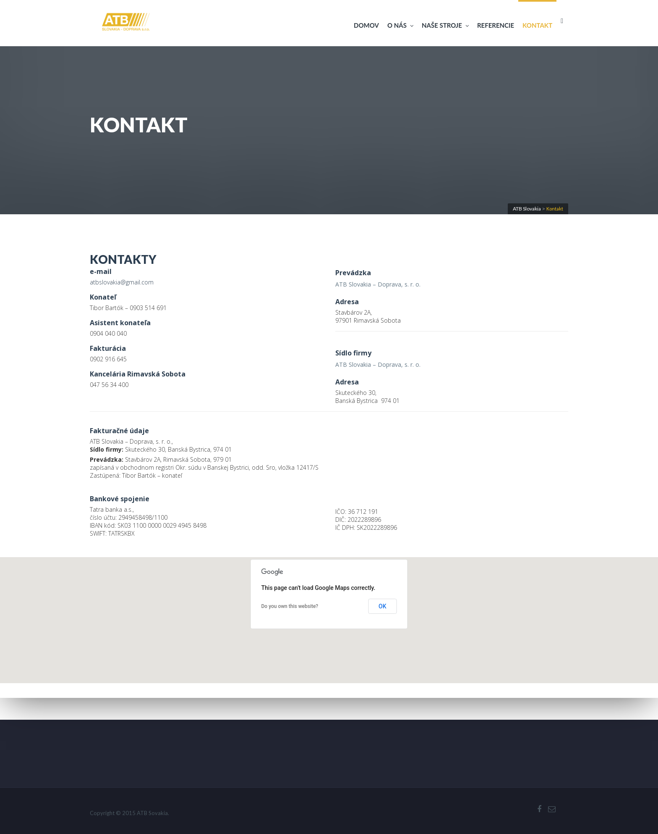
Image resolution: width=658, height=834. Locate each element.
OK (382, 606)
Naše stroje (445, 25)
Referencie (495, 25)
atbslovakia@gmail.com (122, 282)
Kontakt (537, 25)
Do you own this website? (290, 606)
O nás (400, 25)
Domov (366, 25)
